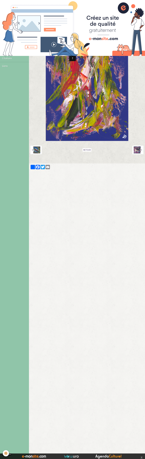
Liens (5, 65)
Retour (87, 150)
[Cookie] (6, 453)
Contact (6, 50)
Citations (7, 58)
